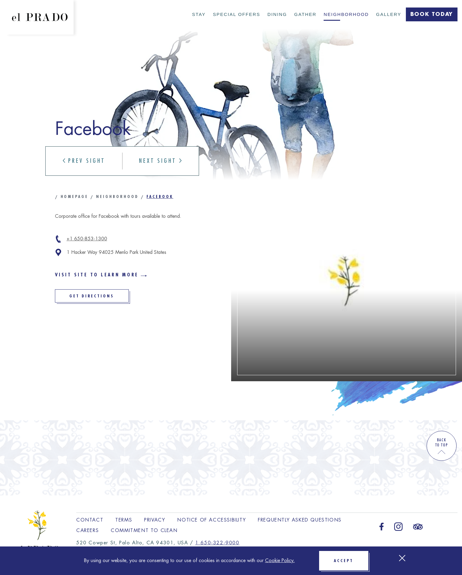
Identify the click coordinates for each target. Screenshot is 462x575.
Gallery (388, 14)
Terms (123, 520)
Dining (277, 14)
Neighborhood (346, 14)
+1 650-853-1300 (87, 238)
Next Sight (160, 161)
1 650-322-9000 (217, 542)
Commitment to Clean (144, 530)
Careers (87, 530)
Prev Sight (84, 161)
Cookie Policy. (280, 560)
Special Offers (236, 14)
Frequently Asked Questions (300, 520)
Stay (199, 14)
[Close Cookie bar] (402, 558)
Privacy (154, 520)
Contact (89, 520)
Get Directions (99, 298)
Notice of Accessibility (211, 520)
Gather (305, 14)
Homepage (75, 196)
